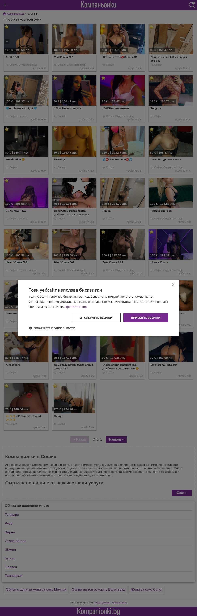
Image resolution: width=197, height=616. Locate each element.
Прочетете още (76, 307)
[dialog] (98, 308)
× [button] (172, 284)
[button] (52, 328)
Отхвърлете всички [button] (96, 317)
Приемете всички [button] (146, 317)
